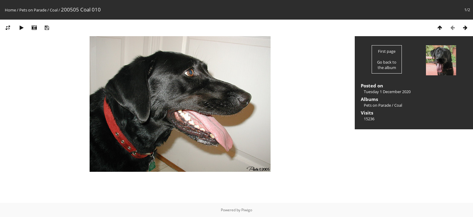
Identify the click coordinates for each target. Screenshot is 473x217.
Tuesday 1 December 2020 (387, 91)
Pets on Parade (32, 10)
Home (10, 10)
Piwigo (246, 209)
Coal (54, 10)
